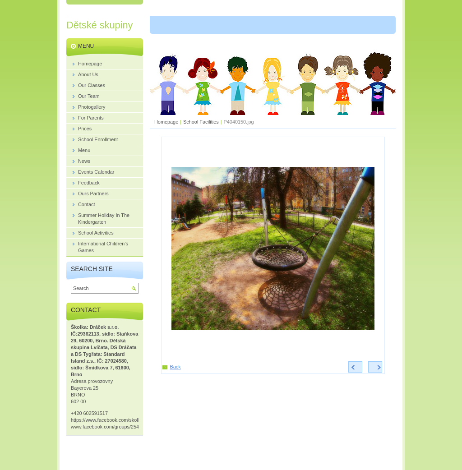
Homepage (166, 121)
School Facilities (201, 121)
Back (175, 366)
